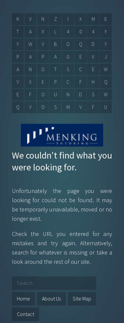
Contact (25, 314)
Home (23, 298)
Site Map (82, 298)
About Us (51, 298)
